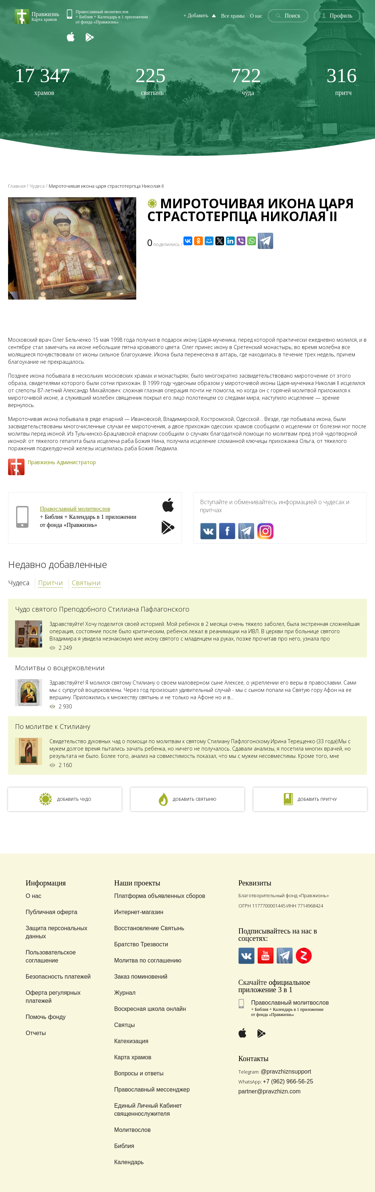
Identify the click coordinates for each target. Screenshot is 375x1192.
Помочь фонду (46, 1017)
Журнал (124, 993)
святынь (150, 80)
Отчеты (36, 1033)
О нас (256, 16)
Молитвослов (132, 1130)
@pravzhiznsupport (286, 1071)
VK (208, 531)
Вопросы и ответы (139, 1073)
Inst (265, 531)
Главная (17, 186)
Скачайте (252, 982)
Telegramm (246, 531)
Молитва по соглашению (148, 960)
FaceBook (227, 531)
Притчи (50, 582)
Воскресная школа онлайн (150, 1009)
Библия (124, 1146)
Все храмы (233, 16)
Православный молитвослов (75, 509)
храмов (42, 80)
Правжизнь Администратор (61, 462)
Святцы (124, 1025)
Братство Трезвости (141, 944)
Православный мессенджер (152, 1089)
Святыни (86, 582)
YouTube (265, 955)
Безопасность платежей (58, 976)
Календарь (129, 1162)
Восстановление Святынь (149, 928)
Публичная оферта (51, 912)
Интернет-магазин (138, 912)
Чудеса (18, 582)
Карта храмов (132, 1057)
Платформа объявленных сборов (159, 896)
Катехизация (131, 1041)
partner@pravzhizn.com (269, 1091)
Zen (304, 955)
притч (341, 80)
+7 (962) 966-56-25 (288, 1081)
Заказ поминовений (141, 976)
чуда (246, 80)
